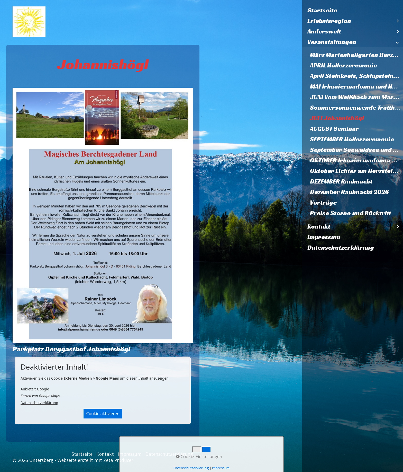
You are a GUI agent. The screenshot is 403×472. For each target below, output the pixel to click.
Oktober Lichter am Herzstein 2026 (356, 171)
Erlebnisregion (329, 21)
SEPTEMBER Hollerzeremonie (352, 139)
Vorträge (323, 202)
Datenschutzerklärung (340, 247)
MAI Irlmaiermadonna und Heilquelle (356, 86)
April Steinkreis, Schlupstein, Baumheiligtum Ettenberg (356, 76)
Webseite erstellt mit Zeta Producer (95, 460)
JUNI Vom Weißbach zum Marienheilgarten (356, 97)
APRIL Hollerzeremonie (343, 65)
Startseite (322, 10)
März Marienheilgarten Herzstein (356, 55)
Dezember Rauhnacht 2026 (349, 192)
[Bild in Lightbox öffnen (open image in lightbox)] (103, 215)
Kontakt (318, 226)
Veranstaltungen (331, 42)
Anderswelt (324, 31)
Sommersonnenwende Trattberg (356, 107)
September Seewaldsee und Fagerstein (356, 150)
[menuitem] (352, 10)
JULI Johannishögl (337, 118)
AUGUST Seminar (334, 129)
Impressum (323, 237)
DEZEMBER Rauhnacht (341, 181)
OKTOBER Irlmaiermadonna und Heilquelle (356, 160)
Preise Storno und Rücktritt (350, 213)
